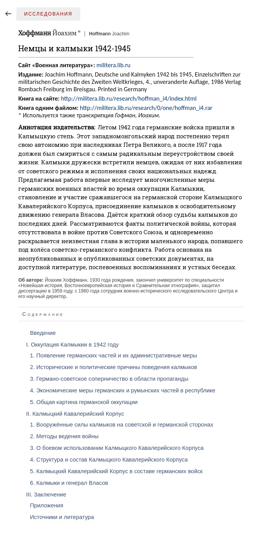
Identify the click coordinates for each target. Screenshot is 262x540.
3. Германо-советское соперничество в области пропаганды (109, 379)
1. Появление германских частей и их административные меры (113, 355)
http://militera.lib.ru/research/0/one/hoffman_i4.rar (146, 107)
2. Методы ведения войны (64, 436)
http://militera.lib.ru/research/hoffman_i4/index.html (128, 98)
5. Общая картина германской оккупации (84, 402)
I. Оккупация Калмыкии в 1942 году (72, 344)
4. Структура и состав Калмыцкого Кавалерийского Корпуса (108, 459)
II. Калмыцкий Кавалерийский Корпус (75, 414)
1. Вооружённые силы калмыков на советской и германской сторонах (121, 425)
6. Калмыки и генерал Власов (69, 483)
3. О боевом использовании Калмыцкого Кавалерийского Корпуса (117, 448)
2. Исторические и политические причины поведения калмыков (113, 367)
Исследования (48, 14)
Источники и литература (62, 517)
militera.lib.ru (113, 65)
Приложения (46, 505)
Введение (43, 333)
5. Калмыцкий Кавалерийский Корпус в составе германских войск (116, 471)
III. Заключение (46, 494)
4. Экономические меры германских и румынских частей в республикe (122, 390)
